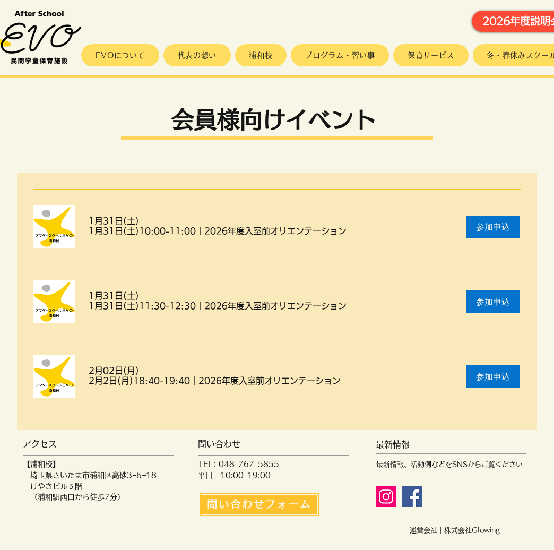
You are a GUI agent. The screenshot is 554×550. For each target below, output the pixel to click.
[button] (218, 231)
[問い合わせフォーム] (259, 505)
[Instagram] (386, 496)
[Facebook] (412, 496)
